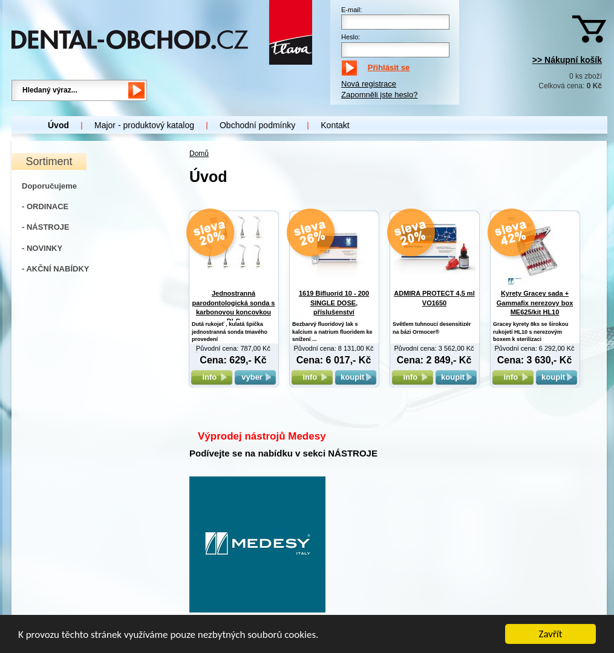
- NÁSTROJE (46, 227)
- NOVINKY (42, 248)
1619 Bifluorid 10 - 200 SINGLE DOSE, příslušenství (334, 303)
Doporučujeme (49, 185)
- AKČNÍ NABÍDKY (55, 268)
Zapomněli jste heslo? (379, 94)
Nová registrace (368, 83)
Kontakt (335, 125)
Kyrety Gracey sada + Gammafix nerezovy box (535, 303)
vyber (255, 377)
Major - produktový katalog (144, 125)
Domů (199, 153)
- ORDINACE (45, 206)
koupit (356, 377)
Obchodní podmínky (257, 125)
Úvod (58, 125)
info (211, 377)
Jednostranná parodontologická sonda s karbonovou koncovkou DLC (233, 312)
